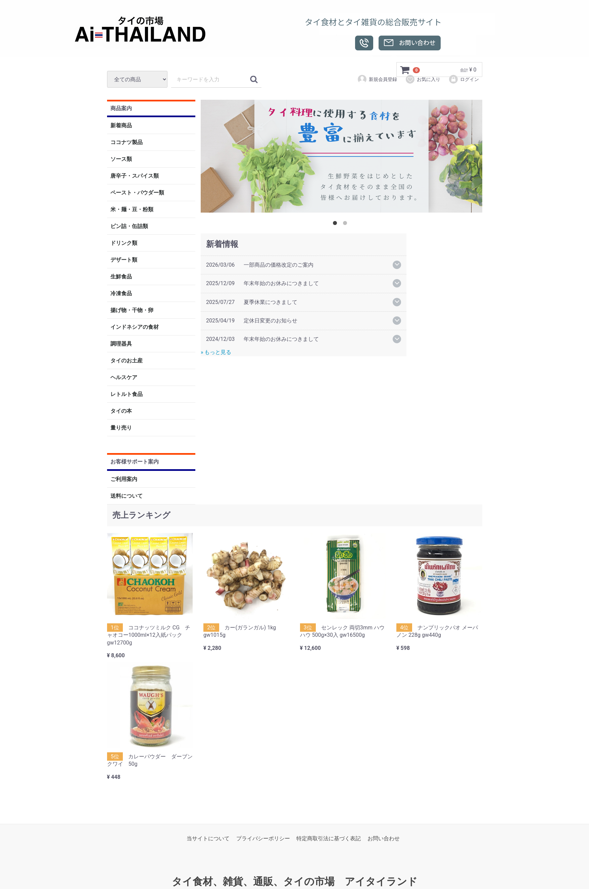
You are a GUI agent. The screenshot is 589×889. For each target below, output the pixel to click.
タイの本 (121, 411)
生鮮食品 (121, 277)
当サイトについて (208, 838)
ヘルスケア (123, 377)
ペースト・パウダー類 (137, 193)
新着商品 (121, 126)
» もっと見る (216, 352)
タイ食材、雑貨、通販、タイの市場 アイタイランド (295, 882)
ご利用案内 (123, 479)
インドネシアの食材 (134, 327)
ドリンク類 (123, 243)
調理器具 (121, 344)
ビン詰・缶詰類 (129, 226)
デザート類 (123, 260)
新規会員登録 (377, 79)
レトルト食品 (126, 394)
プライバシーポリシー (263, 838)
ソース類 (121, 159)
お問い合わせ (383, 838)
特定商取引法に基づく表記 (328, 838)
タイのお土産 (126, 361)
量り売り (121, 428)
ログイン (463, 79)
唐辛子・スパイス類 (134, 176)
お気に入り (422, 79)
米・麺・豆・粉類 (131, 210)
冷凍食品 (121, 294)
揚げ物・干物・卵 (131, 310)
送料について (126, 496)
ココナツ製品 (126, 142)
